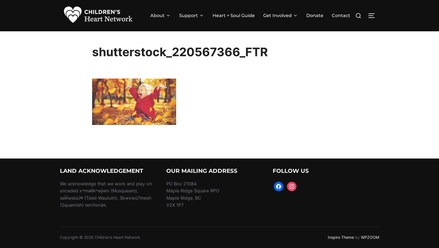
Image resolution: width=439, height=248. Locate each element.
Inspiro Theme (341, 237)
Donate (314, 15)
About (160, 15)
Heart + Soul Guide (234, 15)
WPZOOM (370, 237)
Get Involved (280, 15)
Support (191, 15)
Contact (341, 15)
